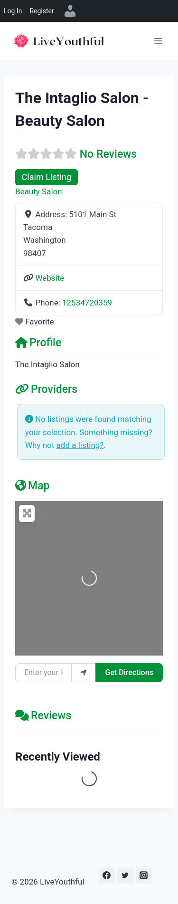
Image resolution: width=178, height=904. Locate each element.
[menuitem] (70, 11)
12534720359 (87, 302)
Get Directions (129, 672)
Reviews (43, 715)
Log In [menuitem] (13, 11)
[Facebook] (107, 875)
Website (49, 278)
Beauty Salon (38, 191)
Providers (46, 389)
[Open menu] (158, 40)
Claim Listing (47, 177)
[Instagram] (144, 875)
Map (32, 485)
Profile (38, 342)
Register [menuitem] (41, 11)
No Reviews (108, 154)
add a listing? (80, 445)
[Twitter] (125, 875)
